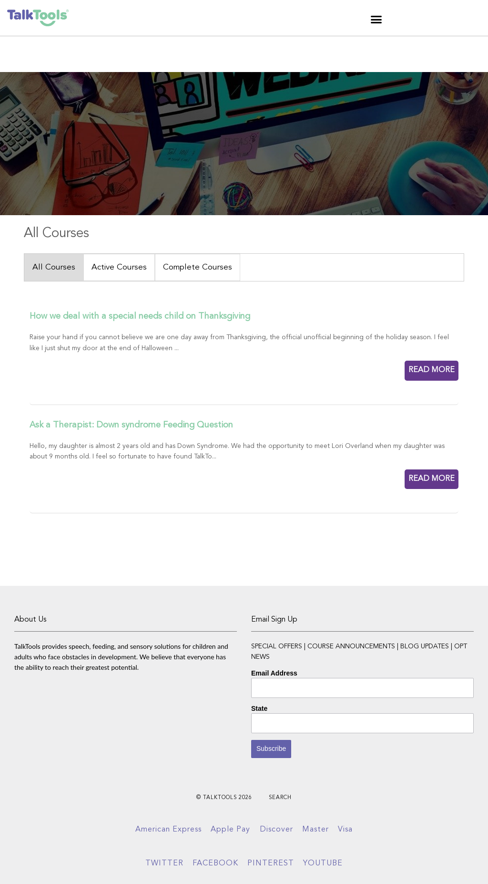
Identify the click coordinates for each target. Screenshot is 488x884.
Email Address (274, 673)
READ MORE (431, 370)
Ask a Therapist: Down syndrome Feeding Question (131, 425)
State (259, 708)
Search (280, 798)
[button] (376, 19)
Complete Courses (197, 267)
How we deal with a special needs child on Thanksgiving (140, 316)
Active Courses (119, 267)
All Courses (53, 267)
